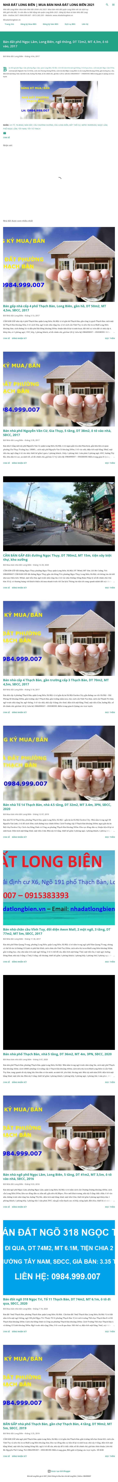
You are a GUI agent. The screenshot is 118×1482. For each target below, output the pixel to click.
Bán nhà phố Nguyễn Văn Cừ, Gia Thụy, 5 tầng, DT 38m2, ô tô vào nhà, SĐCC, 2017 (57, 432)
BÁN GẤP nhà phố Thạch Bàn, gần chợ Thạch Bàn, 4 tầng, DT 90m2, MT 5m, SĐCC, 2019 (57, 1426)
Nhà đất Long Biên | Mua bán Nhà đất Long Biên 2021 (48, 4)
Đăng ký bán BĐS (49, 24)
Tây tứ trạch (33, 128)
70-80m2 (19, 125)
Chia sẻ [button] (6, 137)
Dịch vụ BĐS (68, 24)
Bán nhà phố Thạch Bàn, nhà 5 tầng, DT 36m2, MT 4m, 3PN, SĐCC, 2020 (57, 1054)
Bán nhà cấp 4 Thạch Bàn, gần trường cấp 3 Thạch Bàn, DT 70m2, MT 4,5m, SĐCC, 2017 (56, 682)
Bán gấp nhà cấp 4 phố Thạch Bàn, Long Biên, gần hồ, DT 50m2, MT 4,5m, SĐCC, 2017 (54, 308)
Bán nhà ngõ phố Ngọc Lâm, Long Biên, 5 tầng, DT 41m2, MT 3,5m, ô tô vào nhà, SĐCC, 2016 (57, 1176)
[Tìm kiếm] (107, 4)
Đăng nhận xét (19, 338)
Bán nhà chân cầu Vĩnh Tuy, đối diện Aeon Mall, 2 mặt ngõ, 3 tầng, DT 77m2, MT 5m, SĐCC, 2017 (56, 931)
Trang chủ (7, 24)
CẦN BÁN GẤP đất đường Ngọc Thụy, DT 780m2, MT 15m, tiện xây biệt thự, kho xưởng (57, 557)
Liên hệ (83, 24)
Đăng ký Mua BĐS (27, 24)
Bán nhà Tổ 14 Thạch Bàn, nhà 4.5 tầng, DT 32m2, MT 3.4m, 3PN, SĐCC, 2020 (57, 806)
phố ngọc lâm (10, 128)
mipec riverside (89, 125)
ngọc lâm (102, 125)
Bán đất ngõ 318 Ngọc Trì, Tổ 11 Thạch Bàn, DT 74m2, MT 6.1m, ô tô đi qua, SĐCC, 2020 (57, 1301)
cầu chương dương (43, 125)
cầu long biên (61, 125)
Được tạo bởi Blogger (59, 1471)
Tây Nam (22, 128)
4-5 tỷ (12, 125)
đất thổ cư (74, 125)
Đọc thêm (110, 338)
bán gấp (28, 125)
